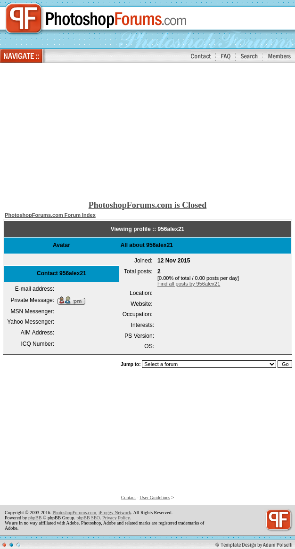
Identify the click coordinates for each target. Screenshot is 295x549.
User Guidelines (154, 497)
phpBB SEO (88, 517)
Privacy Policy (116, 517)
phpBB (34, 517)
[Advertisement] (148, 132)
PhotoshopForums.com (74, 512)
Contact (128, 497)
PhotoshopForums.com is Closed (148, 205)
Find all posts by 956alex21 (188, 283)
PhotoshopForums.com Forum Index (50, 215)
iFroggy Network (114, 512)
